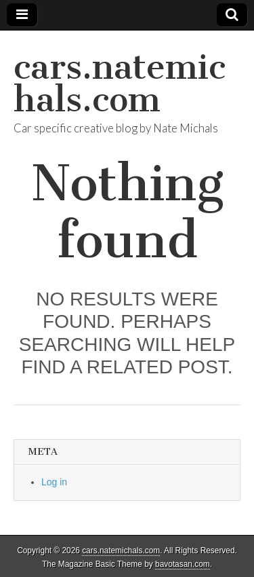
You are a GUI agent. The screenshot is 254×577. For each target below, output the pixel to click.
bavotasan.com (182, 564)
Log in (54, 482)
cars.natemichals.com (120, 83)
